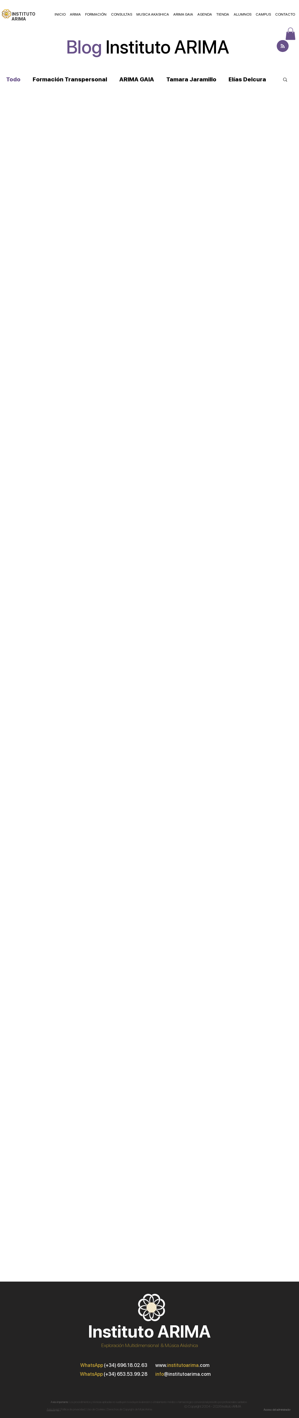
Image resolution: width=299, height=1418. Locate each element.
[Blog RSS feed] (283, 46)
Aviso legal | (54, 1409)
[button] (285, 80)
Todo (13, 79)
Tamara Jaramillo (191, 79)
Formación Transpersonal (70, 79)
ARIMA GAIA (136, 79)
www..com (182, 1365)
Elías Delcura (247, 79)
